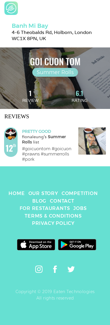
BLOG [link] (39, 201)
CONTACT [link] (62, 201)
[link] (11, 8)
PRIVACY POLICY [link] (53, 223)
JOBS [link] (80, 208)
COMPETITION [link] (80, 193)
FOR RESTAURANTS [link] (45, 208)
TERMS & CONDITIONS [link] (53, 216)
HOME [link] (17, 193)
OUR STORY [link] (43, 193)
